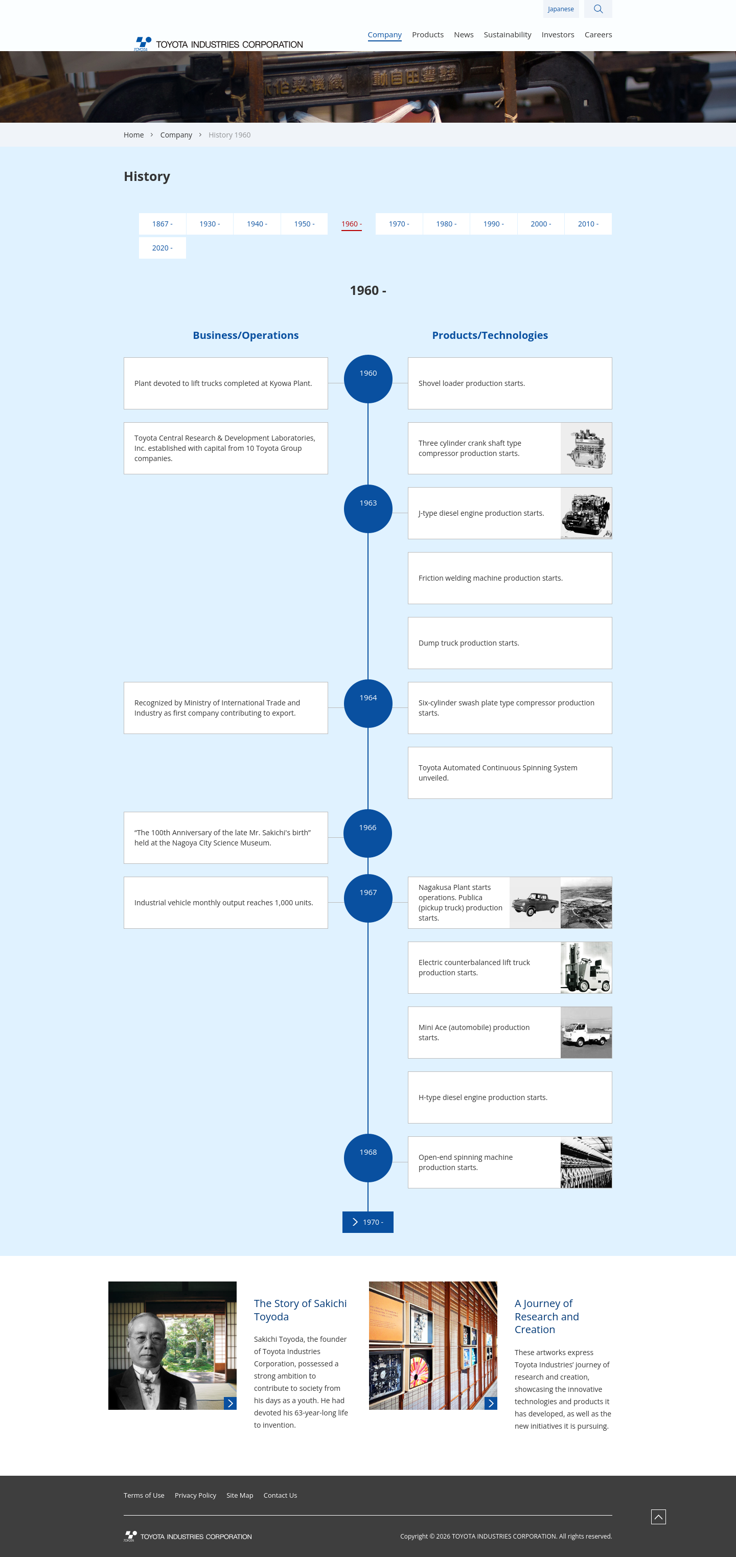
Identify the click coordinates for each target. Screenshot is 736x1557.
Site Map (240, 1495)
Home (134, 135)
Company (176, 135)
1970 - (373, 1222)
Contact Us (280, 1495)
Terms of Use (144, 1495)
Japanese (561, 9)
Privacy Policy (195, 1495)
